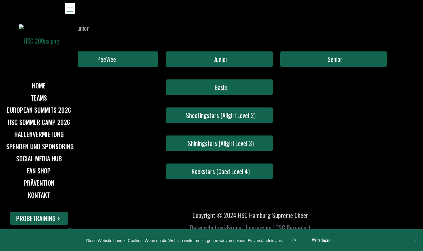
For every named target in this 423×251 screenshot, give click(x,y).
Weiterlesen (321, 240)
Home (54, 28)
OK (294, 240)
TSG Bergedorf (293, 227)
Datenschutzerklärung (216, 227)
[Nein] (415, 240)
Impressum (259, 227)
